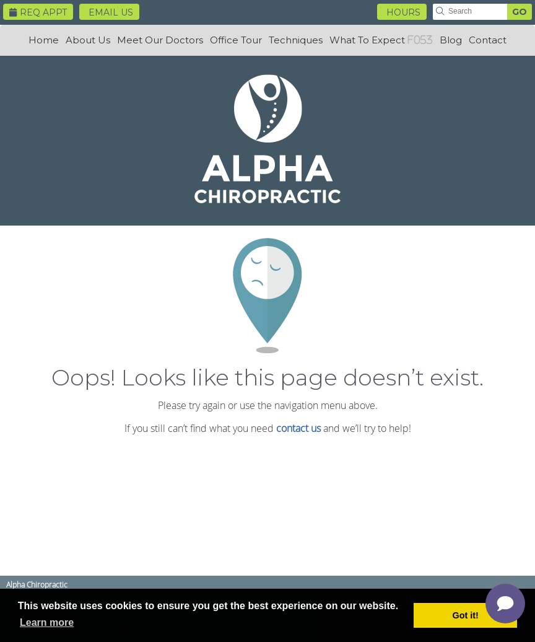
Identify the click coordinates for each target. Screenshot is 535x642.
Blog (451, 40)
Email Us (111, 12)
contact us (298, 428)
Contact (488, 40)
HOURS (403, 12)
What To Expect (367, 40)
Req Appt (38, 12)
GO (519, 11)
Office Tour (236, 40)
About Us (88, 40)
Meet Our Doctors (160, 40)
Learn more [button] (47, 622)
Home (43, 40)
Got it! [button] (466, 615)
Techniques (296, 40)
